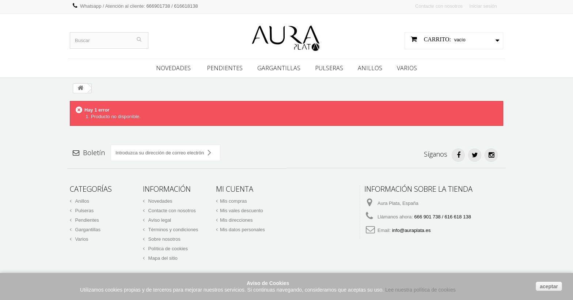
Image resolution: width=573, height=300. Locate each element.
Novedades (173, 67)
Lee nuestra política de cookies (420, 290)
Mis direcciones (236, 219)
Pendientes (225, 67)
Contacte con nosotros (439, 6)
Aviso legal (159, 219)
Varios (407, 67)
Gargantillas (278, 67)
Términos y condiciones (172, 228)
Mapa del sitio (162, 257)
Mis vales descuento (241, 209)
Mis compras (233, 200)
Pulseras (329, 67)
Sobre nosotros (164, 238)
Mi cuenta (234, 188)
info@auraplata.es (411, 229)
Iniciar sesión (483, 6)
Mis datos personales (242, 228)
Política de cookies (167, 247)
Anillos (370, 67)
